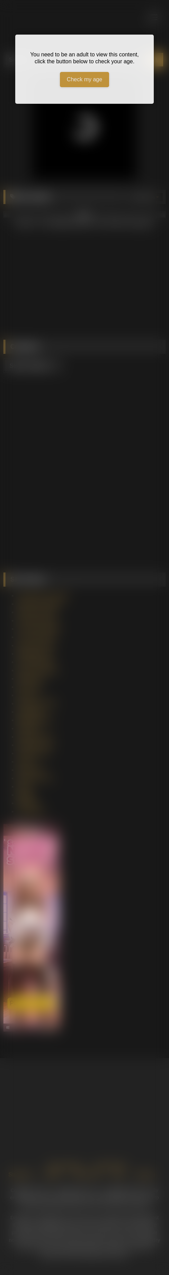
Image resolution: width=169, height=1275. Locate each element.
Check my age (84, 79)
